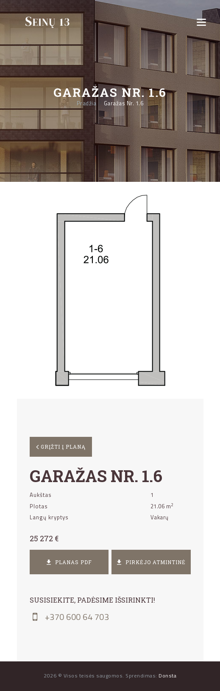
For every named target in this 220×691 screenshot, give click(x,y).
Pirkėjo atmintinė (151, 562)
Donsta (167, 676)
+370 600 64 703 (69, 616)
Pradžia (87, 103)
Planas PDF (69, 562)
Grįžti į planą (62, 446)
